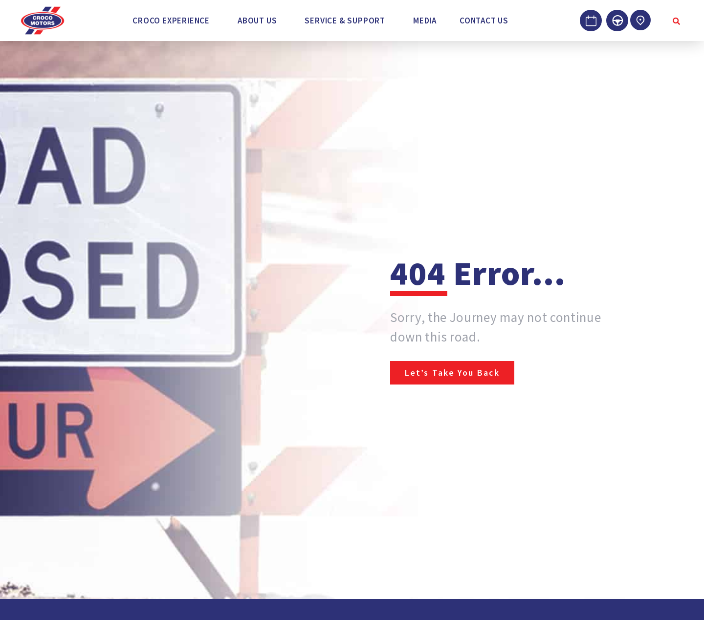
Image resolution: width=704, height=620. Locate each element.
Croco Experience (171, 20)
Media (425, 20)
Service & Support (345, 20)
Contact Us (484, 20)
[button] (174, 20)
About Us (257, 20)
